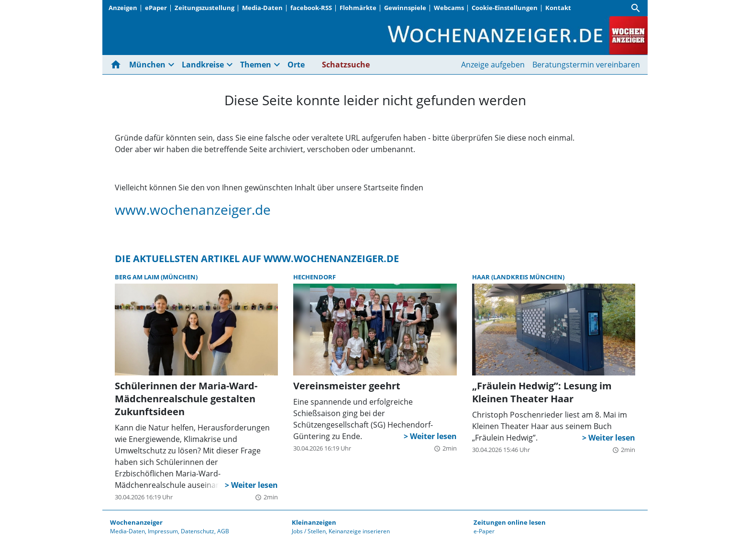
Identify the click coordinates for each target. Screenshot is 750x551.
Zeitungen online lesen (510, 522)
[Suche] (635, 8)
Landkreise (203, 64)
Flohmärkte (358, 7)
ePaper (156, 7)
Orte (296, 64)
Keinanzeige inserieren (359, 531)
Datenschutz (197, 531)
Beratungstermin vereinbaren (586, 64)
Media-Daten (262, 7)
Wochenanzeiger (136, 522)
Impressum (163, 531)
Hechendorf (314, 277)
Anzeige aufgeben (493, 64)
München (147, 64)
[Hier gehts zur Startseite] (117, 64)
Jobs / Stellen (309, 531)
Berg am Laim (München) (156, 277)
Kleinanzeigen (314, 522)
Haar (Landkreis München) (518, 277)
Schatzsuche (346, 64)
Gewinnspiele (405, 7)
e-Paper (484, 531)
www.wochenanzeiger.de (193, 209)
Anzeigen (123, 7)
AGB (223, 531)
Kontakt (558, 7)
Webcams (449, 7)
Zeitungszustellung (204, 7)
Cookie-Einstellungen (505, 7)
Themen (255, 64)
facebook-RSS (311, 7)
